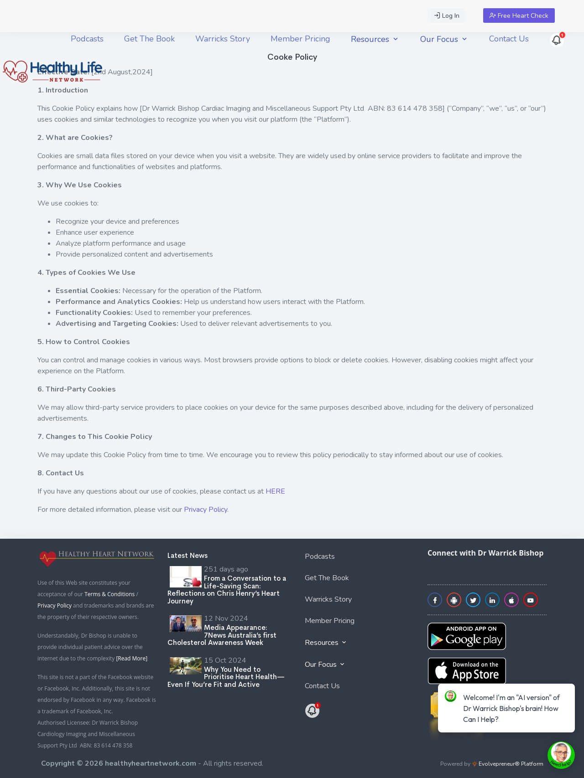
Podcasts (87, 38)
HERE (275, 491)
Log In (446, 15)
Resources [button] (375, 39)
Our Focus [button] (444, 39)
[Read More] (131, 658)
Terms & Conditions (109, 594)
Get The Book (149, 38)
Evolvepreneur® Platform (507, 764)
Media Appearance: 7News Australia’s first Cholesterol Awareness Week (221, 635)
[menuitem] (87, 39)
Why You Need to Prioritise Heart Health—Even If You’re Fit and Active (226, 677)
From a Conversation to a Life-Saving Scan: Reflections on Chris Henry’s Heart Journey (226, 589)
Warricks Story (222, 38)
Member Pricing (300, 38)
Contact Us (509, 38)
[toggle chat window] (561, 755)
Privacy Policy (205, 510)
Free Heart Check (519, 15)
